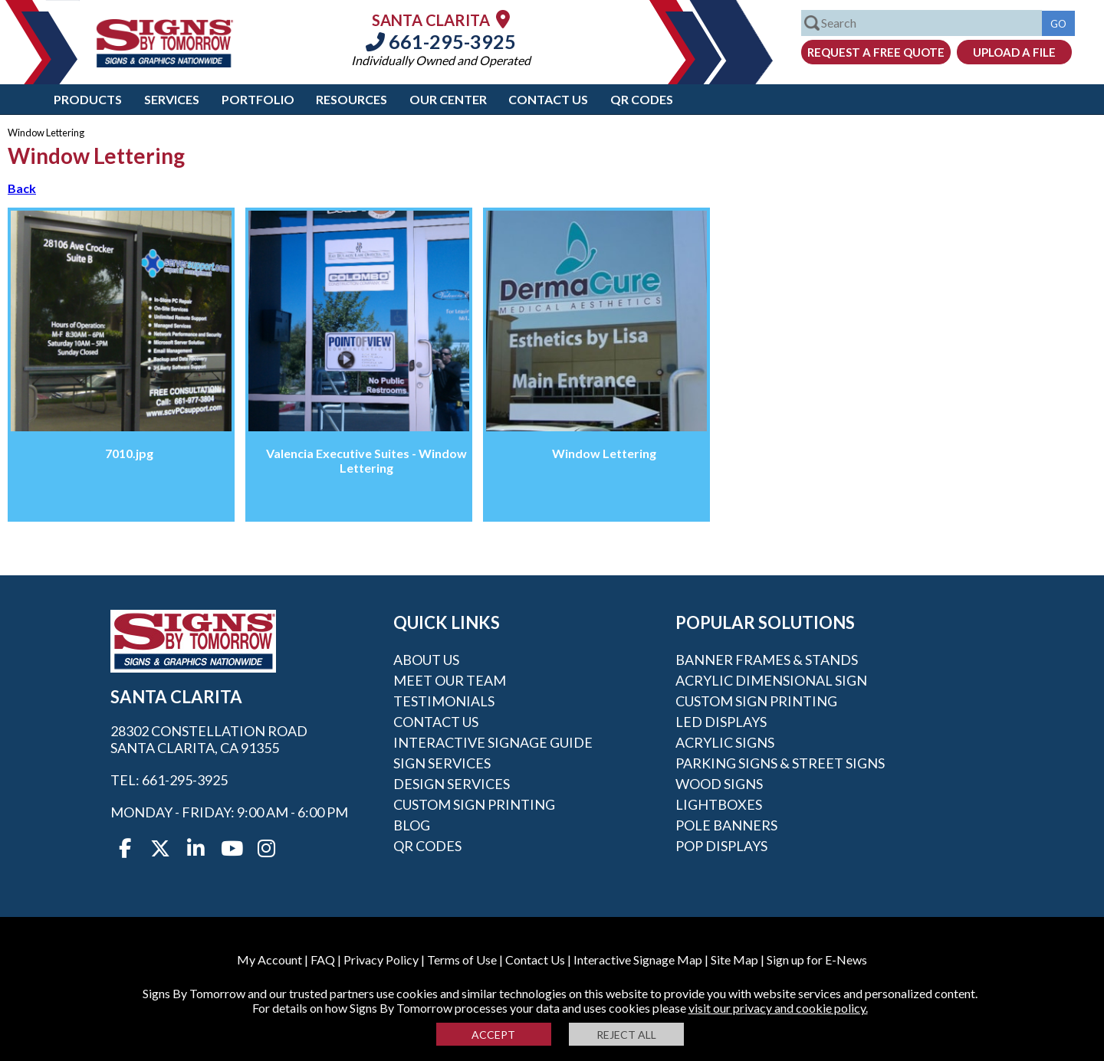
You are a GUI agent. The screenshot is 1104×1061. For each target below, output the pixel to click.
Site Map (734, 959)
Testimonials (444, 701)
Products (88, 99)
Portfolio (258, 99)
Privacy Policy (381, 959)
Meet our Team (449, 680)
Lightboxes (718, 804)
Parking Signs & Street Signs (780, 763)
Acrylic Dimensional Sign (771, 680)
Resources (351, 99)
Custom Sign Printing (474, 804)
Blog (411, 825)
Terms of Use (462, 959)
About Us (426, 659)
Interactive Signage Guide (493, 742)
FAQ (322, 959)
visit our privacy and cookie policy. (778, 1007)
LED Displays (721, 721)
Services (171, 99)
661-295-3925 (441, 41)
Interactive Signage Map (637, 959)
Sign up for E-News (817, 959)
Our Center (448, 99)
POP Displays (721, 845)
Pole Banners (726, 825)
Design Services (451, 783)
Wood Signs (719, 783)
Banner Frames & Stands (766, 659)
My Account (269, 959)
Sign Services (442, 763)
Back (22, 188)
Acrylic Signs (724, 742)
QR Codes (641, 99)
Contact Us (548, 99)
